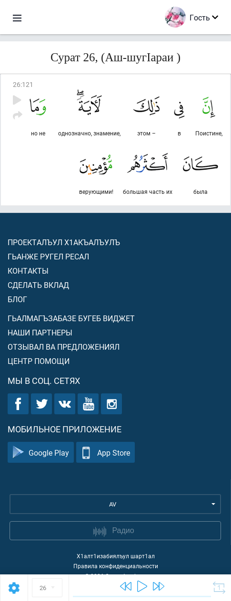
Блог (17, 299)
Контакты (28, 271)
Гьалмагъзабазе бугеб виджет (71, 318)
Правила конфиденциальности (115, 566)
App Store (105, 452)
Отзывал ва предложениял (64, 347)
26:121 (23, 84)
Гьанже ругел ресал (48, 256)
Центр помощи (39, 361)
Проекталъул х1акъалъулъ (64, 242)
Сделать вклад (38, 285)
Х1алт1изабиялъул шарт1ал (116, 556)
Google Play (40, 452)
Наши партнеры (40, 332)
